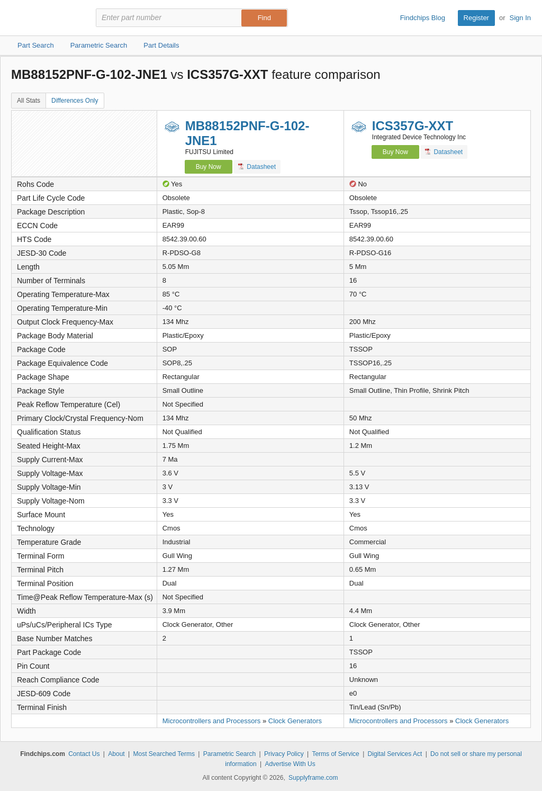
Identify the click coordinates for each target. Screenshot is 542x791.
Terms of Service (335, 754)
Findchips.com (45, 18)
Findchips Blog (422, 18)
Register (476, 18)
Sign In (520, 18)
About (116, 754)
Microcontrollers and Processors (211, 721)
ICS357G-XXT (412, 126)
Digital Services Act (395, 754)
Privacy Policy (284, 754)
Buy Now (208, 166)
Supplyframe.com (313, 777)
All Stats (28, 100)
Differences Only (74, 100)
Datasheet (257, 166)
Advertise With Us (290, 764)
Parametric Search (229, 754)
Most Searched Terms (164, 754)
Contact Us (84, 754)
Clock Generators (295, 721)
